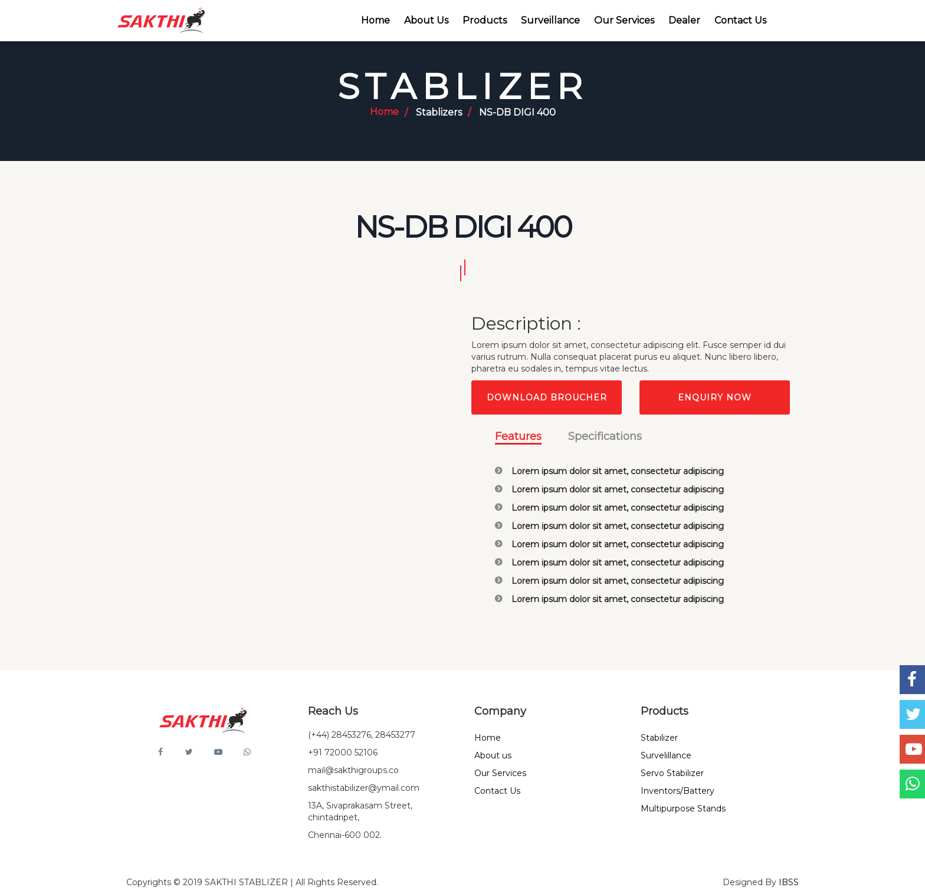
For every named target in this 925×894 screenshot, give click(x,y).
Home (375, 20)
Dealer (684, 20)
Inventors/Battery (677, 790)
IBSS (789, 882)
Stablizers (439, 112)
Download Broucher (547, 397)
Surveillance (550, 20)
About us (492, 755)
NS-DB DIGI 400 (517, 112)
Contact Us (740, 20)
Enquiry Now (715, 397)
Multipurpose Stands (683, 808)
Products (484, 20)
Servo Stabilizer (672, 773)
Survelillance (666, 755)
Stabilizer (659, 737)
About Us (426, 20)
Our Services (624, 20)
